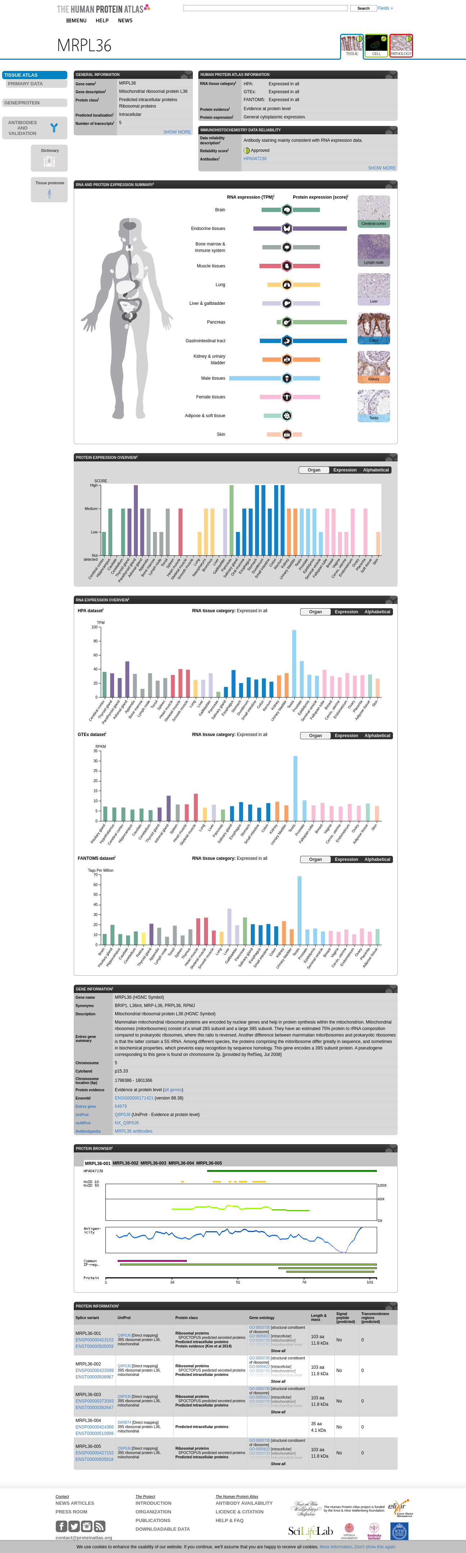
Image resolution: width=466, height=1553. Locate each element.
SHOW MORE (177, 132)
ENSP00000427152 (95, 1452)
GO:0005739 (259, 1340)
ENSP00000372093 (95, 1401)
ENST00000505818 (94, 1459)
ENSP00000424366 (95, 1427)
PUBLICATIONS (153, 1520)
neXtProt (83, 1123)
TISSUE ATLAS (20, 75)
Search (364, 8)
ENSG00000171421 (134, 1098)
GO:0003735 (259, 1327)
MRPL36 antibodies (134, 1131)
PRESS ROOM (71, 1511)
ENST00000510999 (94, 1433)
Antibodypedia (88, 1131)
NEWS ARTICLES (75, 1503)
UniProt (82, 1115)
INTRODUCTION (154, 1503)
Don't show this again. (375, 1546)
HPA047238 (255, 158)
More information (336, 1546)
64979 (121, 1106)
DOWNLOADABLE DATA (163, 1529)
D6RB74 (124, 1423)
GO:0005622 (259, 1336)
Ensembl (83, 1098)
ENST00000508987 (94, 1377)
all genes (173, 1089)
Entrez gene (86, 1107)
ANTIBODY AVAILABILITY (244, 1503)
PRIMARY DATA (25, 83)
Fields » (385, 8)
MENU (76, 20)
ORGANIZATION (153, 1511)
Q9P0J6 (122, 1114)
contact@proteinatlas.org (84, 1537)
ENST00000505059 (94, 1346)
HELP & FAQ (230, 1520)
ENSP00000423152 (95, 1339)
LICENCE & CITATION (239, 1511)
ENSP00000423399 (95, 1370)
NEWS (125, 20)
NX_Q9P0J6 (127, 1122)
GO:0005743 (259, 1345)
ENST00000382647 (94, 1407)
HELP (102, 20)
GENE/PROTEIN (22, 102)
